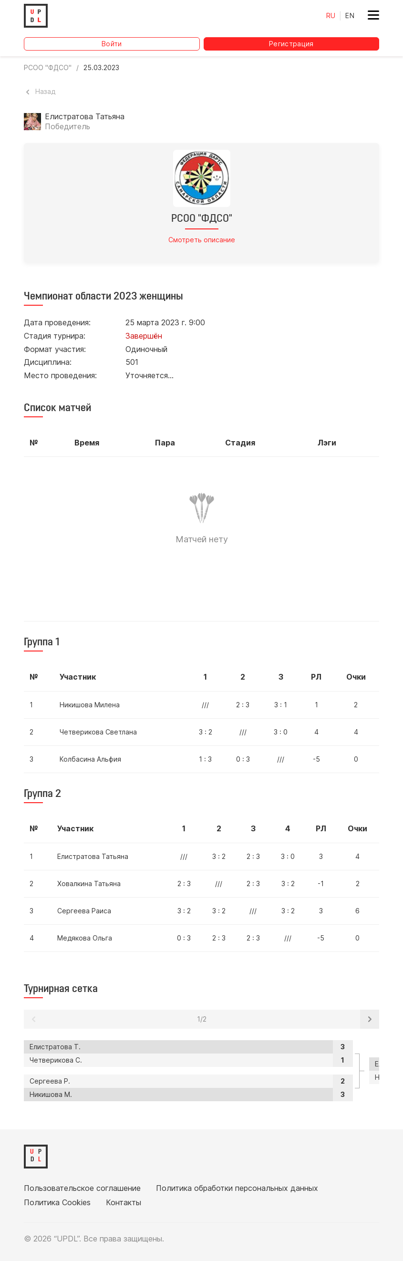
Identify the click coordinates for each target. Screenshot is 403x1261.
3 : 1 (280, 705)
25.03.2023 (101, 68)
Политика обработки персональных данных (237, 1188)
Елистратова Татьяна (92, 856)
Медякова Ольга (84, 938)
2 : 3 (242, 705)
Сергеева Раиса (84, 911)
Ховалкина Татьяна (89, 883)
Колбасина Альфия (90, 759)
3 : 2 (205, 732)
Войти (112, 44)
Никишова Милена (90, 705)
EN (349, 15)
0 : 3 (243, 759)
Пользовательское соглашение (82, 1188)
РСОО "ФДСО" (48, 68)
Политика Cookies (57, 1202)
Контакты (123, 1202)
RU (331, 15)
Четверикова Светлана (98, 732)
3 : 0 (281, 732)
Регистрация (291, 44)
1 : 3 (205, 759)
